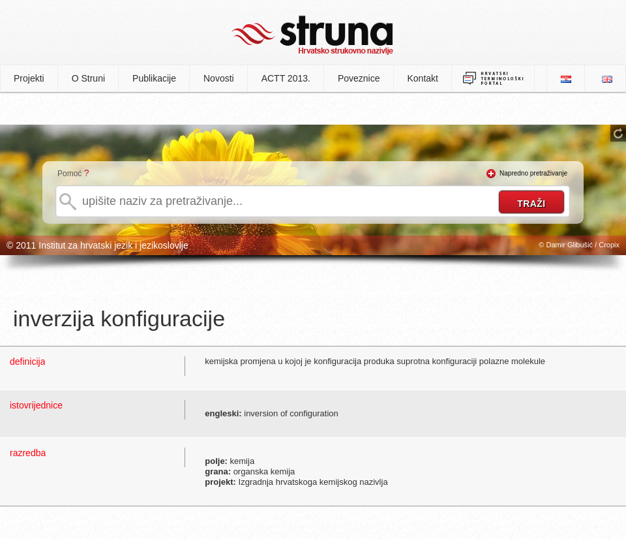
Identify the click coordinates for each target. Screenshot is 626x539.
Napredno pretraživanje (533, 173)
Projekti (29, 78)
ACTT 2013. (285, 78)
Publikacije (154, 78)
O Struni (88, 78)
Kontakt (423, 78)
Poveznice (359, 78)
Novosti (218, 78)
